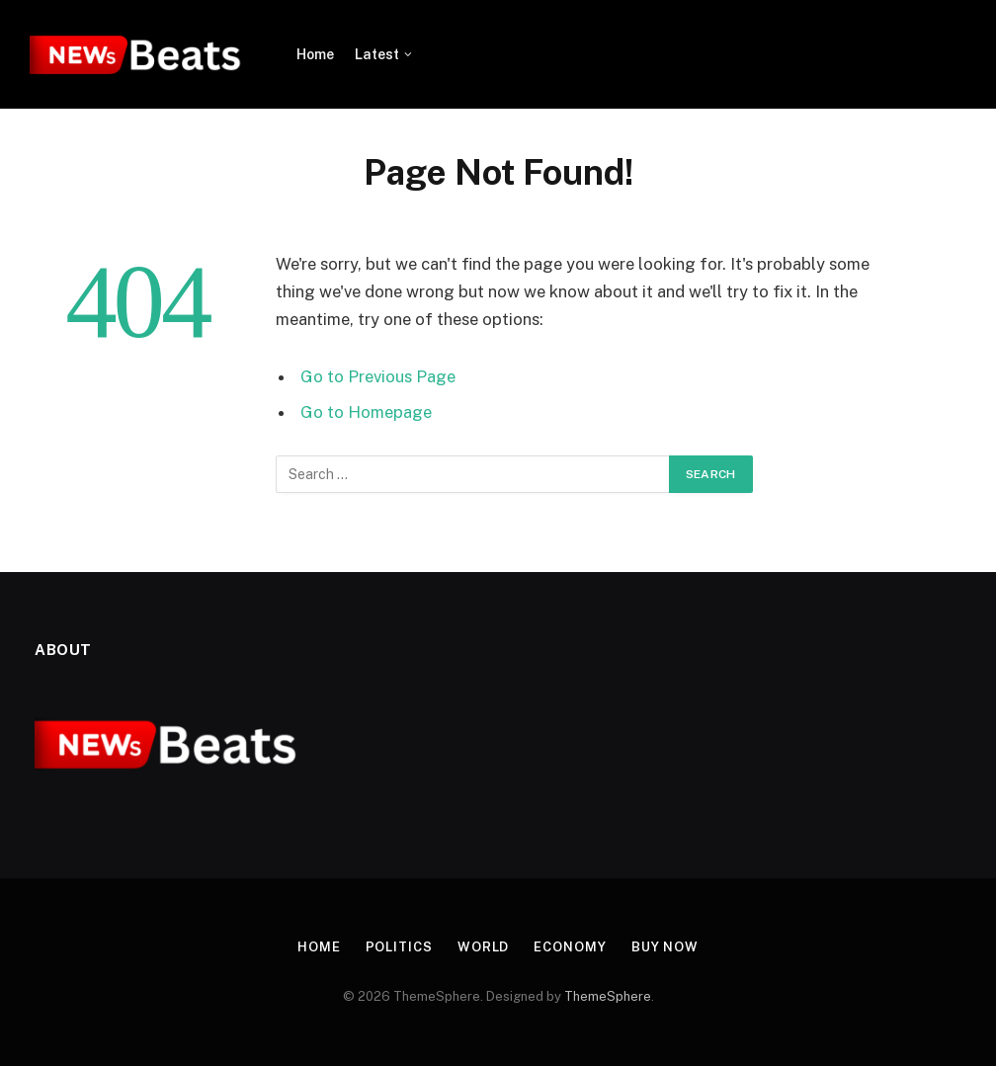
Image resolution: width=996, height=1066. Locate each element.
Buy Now (665, 947)
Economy (570, 947)
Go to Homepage (366, 412)
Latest (377, 54)
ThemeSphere (607, 996)
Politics (399, 947)
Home (315, 54)
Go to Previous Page (378, 376)
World (483, 947)
